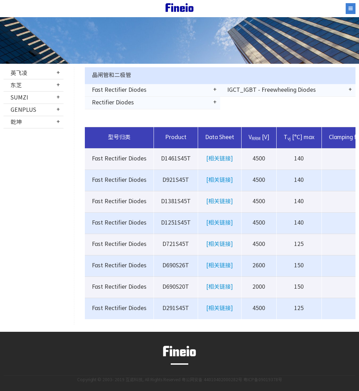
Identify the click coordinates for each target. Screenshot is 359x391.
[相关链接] (219, 159)
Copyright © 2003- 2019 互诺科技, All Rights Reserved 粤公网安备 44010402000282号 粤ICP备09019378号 (179, 380)
